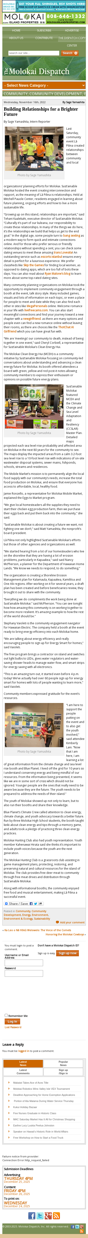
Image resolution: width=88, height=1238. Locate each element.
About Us (16, 38)
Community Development (55, 93)
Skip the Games (33, 265)
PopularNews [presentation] (63, 1063)
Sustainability (42, 918)
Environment (40, 915)
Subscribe (44, 30)
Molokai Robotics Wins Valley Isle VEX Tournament (41, 1088)
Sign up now (67, 953)
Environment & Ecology (18, 918)
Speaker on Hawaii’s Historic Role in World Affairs (40, 1131)
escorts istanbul (51, 257)
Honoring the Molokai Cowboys (65, 934)
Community (16, 93)
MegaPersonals (37, 306)
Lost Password (13, 1027)
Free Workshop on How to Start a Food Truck (38, 1137)
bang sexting (71, 236)
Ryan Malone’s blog (57, 274)
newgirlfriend (32, 319)
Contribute (44, 38)
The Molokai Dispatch (44, 68)
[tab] (23, 1064)
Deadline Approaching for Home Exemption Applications (44, 1095)
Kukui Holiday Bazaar (25, 1107)
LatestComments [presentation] (23, 1072)
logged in (23, 1051)
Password (10, 968)
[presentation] (24, 994)
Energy (26, 915)
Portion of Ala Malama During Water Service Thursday (43, 1101)
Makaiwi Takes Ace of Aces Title (30, 1082)
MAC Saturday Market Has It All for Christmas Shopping (44, 1119)
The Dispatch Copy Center (72, 41)
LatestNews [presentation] (23, 1063)
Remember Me (16, 1016)
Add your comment (70, 922)
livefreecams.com (36, 310)
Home (16, 30)
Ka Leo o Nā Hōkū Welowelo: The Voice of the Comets (37, 930)
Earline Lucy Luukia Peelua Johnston (33, 1125)
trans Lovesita (63, 252)
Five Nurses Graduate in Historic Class (34, 1113)
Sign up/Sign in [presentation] (63, 1072)
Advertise (72, 30)
